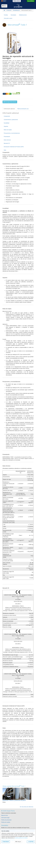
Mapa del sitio (4, 815)
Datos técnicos (7, 140)
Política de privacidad (6, 820)
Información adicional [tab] (9, 108)
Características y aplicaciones (11, 119)
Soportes (6, 126)
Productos (9, 10)
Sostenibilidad (30, 1)
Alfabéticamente (23, 15)
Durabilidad (6, 123)
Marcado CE (7, 143)
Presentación (7, 136)
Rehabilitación (16, 10)
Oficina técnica (16, 1)
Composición (7, 116)
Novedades (13, 15)
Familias (6, 15)
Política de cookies (5, 822)
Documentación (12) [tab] (23, 108)
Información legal (5, 817)
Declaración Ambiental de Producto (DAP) (14, 146)
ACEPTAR (30, 841)
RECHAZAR (6, 841)
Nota (5, 150)
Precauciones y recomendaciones (12, 133)
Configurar (18, 841)
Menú (4, 5)
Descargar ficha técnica (10, 101)
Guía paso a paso (8, 18)
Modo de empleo (8, 129)
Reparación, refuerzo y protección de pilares (14, 800)
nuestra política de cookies (21, 837)
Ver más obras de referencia (26, 806)
